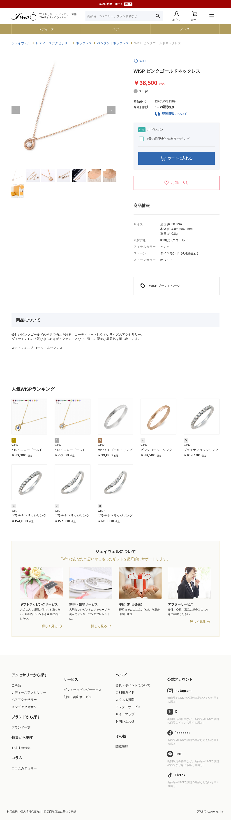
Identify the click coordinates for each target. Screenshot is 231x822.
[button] (16, 110)
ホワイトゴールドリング (115, 451)
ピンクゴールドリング (156, 451)
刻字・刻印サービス (78, 699)
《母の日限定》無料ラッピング (164, 139)
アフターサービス (128, 709)
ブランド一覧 (21, 729)
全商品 (16, 687)
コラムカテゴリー (24, 770)
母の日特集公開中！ (115, 4)
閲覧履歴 (122, 748)
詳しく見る (50, 628)
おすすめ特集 (21, 750)
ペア (116, 29)
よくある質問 (125, 702)
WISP (143, 61)
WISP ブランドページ (160, 287)
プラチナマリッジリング (201, 451)
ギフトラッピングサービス (83, 692)
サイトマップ (125, 716)
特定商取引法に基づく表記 (60, 813)
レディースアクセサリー (29, 694)
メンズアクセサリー (26, 709)
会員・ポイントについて (133, 687)
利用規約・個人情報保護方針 (24, 813)
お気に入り (176, 184)
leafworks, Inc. (215, 813)
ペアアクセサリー (24, 702)
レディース (46, 29)
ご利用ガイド (125, 694)
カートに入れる (176, 159)
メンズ (184, 29)
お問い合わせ (125, 723)
